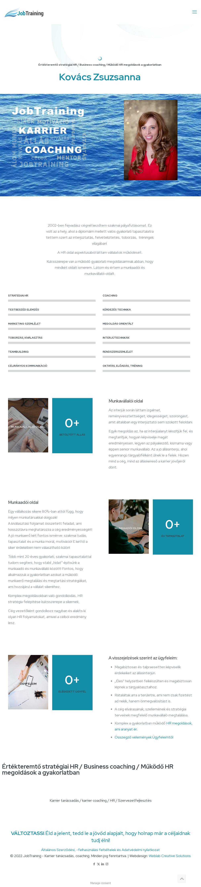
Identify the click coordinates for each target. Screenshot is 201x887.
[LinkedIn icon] (102, 864)
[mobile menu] (194, 12)
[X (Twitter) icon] (98, 864)
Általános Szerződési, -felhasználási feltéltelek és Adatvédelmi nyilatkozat (100, 849)
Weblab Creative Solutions (170, 855)
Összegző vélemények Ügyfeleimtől (144, 737)
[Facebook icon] (94, 864)
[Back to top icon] (182, 879)
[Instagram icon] (106, 864)
